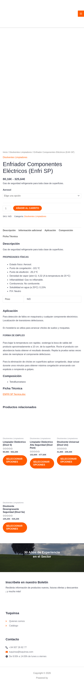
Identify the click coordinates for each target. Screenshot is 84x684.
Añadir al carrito (27, 209)
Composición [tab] (66, 231)
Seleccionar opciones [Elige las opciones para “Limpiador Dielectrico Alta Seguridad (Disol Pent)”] (42, 464)
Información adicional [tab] (30, 231)
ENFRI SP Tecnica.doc (14, 395)
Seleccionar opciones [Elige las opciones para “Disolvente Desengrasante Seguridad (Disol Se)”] (14, 529)
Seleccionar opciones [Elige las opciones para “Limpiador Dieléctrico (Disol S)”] (14, 461)
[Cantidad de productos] (7, 209)
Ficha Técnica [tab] (10, 237)
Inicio (5, 153)
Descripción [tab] (9, 231)
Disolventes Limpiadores (20, 153)
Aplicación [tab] (50, 231)
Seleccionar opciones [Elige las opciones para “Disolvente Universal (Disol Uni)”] (69, 461)
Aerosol (7, 190)
